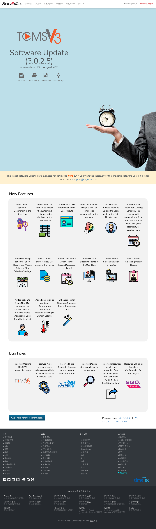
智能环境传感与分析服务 (64, 510)
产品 (38, 3)
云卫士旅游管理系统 (112, 498)
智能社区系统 (9, 510)
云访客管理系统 (35, 504)
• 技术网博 (84, 464)
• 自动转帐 (45, 458)
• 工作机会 (7, 467)
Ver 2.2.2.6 (121, 421)
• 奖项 (5, 452)
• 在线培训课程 (86, 446)
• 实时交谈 (122, 470)
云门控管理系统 (60, 504)
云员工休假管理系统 (87, 498)
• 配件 (120, 452)
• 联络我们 (84, 473)
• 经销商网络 (85, 440)
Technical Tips (58, 80)
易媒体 (107, 508)
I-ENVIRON (59, 508)
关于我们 (28, 3)
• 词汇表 (121, 467)
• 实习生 (6, 473)
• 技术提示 (122, 449)
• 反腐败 (44, 473)
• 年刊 (82, 467)
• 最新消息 (7, 458)
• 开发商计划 (123, 443)
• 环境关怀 (84, 470)
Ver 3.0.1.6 (124, 418)
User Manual (34, 80)
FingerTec (8, 496)
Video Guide (46, 80)
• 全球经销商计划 (125, 440)
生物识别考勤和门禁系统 (14, 498)
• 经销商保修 (46, 440)
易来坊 (7, 508)
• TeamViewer (85, 449)
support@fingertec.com (85, 179)
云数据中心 (70, 3)
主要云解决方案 (35, 498)
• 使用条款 (45, 464)
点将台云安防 (110, 502)
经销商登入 (130, 3)
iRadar (132, 508)
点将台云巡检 (110, 496)
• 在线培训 (122, 464)
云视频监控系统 (135, 504)
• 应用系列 (122, 458)
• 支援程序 (84, 452)
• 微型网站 (122, 437)
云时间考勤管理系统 (62, 498)
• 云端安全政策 (47, 443)
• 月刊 (82, 458)
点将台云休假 (85, 496)
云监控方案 (134, 502)
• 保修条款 (45, 437)
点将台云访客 (35, 502)
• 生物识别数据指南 (49, 452)
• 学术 (82, 455)
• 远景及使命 (8, 440)
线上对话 (122, 473)
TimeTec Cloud (35, 496)
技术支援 (48, 3)
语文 (81, 3)
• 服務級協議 (46, 461)
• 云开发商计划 (124, 446)
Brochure (21, 80)
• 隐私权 (44, 467)
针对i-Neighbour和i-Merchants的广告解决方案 (114, 511)
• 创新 (5, 455)
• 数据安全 (45, 446)
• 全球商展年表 (9, 464)
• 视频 (5, 461)
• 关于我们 (7, 437)
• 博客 (82, 461)
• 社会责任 (45, 470)
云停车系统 (83, 504)
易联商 (82, 508)
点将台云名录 (10, 502)
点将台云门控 (60, 502)
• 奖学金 (6, 470)
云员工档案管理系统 (137, 498)
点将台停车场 (85, 502)
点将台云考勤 (60, 496)
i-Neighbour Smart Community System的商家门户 (90, 512)
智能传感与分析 (135, 510)
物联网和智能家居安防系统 (115, 504)
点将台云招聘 (135, 496)
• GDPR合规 (46, 449)
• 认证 (5, 449)
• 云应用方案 (123, 461)
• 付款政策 (45, 455)
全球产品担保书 (146, 3)
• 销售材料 (122, 455)
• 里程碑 (6, 443)
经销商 (59, 3)
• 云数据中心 (85, 443)
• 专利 (5, 446)
